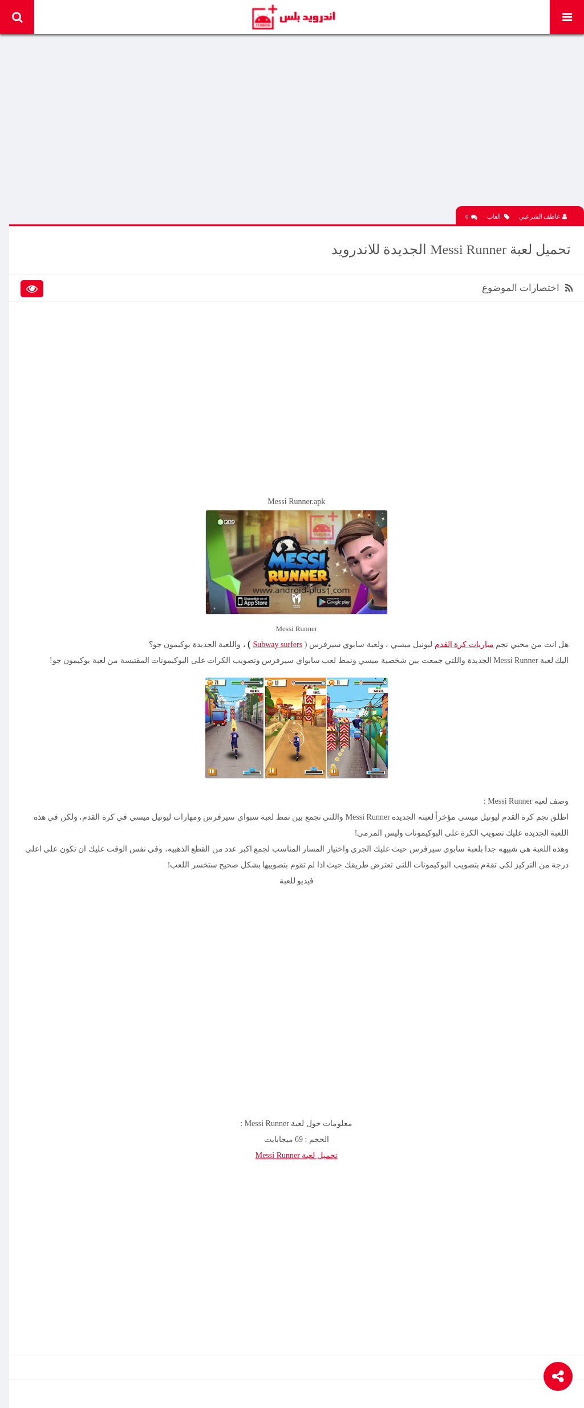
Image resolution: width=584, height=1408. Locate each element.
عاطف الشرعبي (543, 212)
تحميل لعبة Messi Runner (298, 1147)
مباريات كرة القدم (462, 636)
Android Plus (293, 17)
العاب (498, 212)
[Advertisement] (297, 122)
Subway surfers (276, 636)
